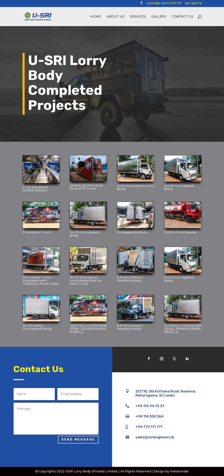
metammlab (179, 471)
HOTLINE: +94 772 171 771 (164, 3)
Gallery (158, 16)
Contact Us (182, 16)
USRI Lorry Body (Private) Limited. (91, 471)
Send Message (78, 439)
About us (115, 16)
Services (138, 16)
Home (95, 16)
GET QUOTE (193, 3)
